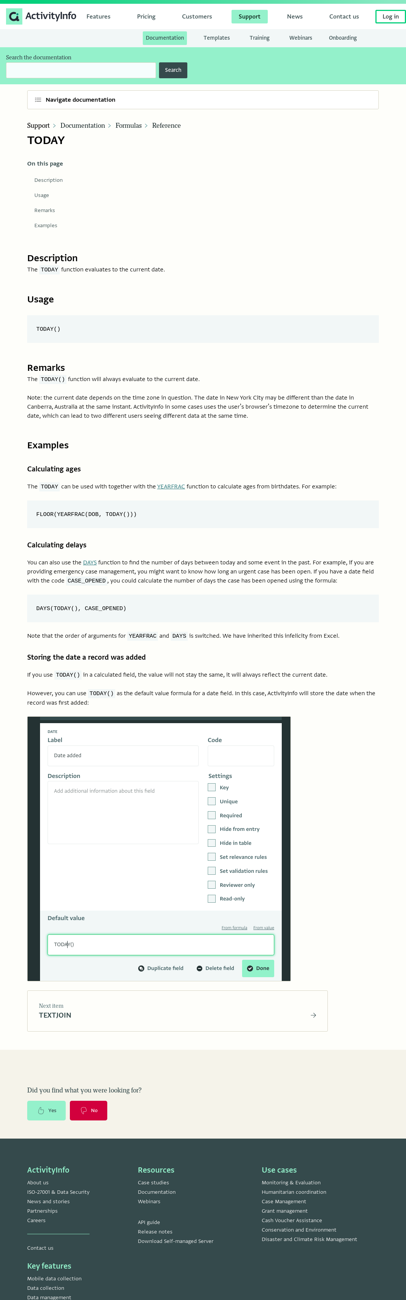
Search (173, 70)
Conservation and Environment (299, 1239)
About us (38, 1192)
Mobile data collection (54, 1288)
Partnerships (42, 1220)
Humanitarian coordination (294, 1201)
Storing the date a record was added (92, 662)
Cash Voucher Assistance (292, 1230)
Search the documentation (38, 57)
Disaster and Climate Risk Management (309, 1249)
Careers (36, 1230)
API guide (149, 1232)
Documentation (82, 126)
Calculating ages (56, 470)
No (91, 1119)
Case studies (153, 1192)
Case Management (284, 1211)
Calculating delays (60, 548)
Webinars (149, 1211)
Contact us (40, 1257)
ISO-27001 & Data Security (58, 1201)
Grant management (285, 1220)
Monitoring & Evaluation (291, 1192)
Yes (47, 1119)
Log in (391, 16)
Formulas (129, 126)
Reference (166, 126)
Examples (45, 225)
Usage (41, 195)
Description (48, 180)
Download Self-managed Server (175, 1251)
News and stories (48, 1211)
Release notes (155, 1241)
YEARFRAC (171, 488)
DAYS (90, 566)
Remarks (44, 210)
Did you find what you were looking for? (84, 1098)
